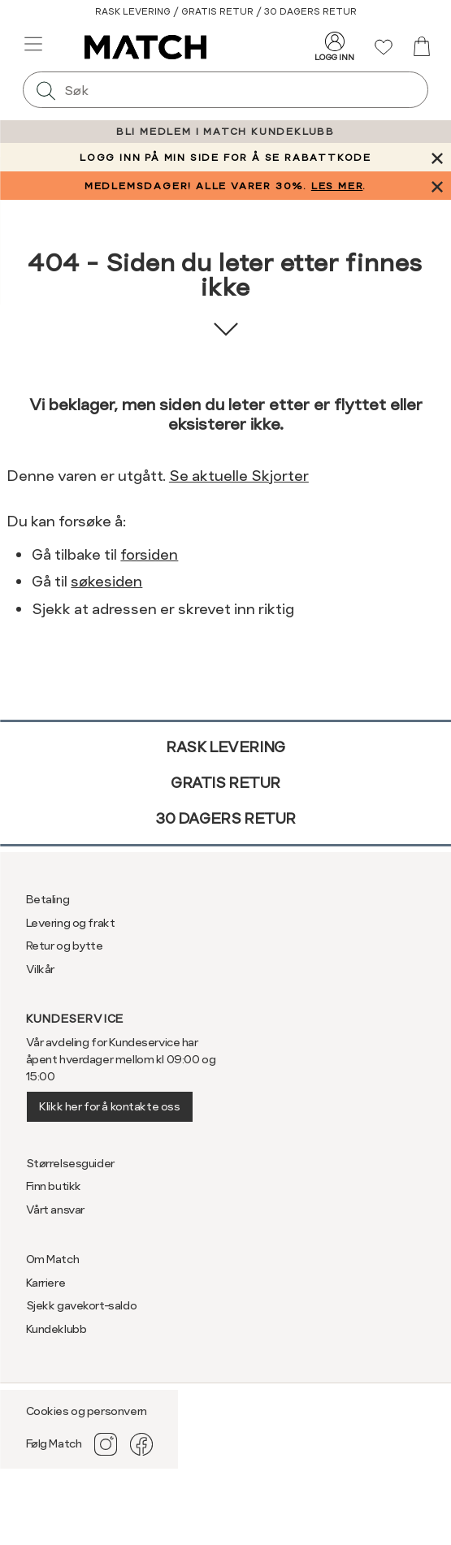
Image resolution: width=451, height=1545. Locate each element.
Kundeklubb (56, 1329)
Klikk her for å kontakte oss (109, 1106)
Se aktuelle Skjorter (239, 475)
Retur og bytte (64, 945)
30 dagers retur (225, 818)
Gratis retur (225, 782)
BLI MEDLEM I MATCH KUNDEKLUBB (225, 131)
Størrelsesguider (70, 1163)
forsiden (149, 554)
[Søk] (45, 89)
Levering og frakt (70, 922)
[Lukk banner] (437, 157)
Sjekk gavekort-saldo (81, 1305)
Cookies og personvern (86, 1411)
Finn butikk (53, 1186)
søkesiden (106, 581)
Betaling (48, 899)
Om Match (53, 1259)
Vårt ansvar (55, 1209)
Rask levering (225, 747)
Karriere (46, 1282)
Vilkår (40, 969)
